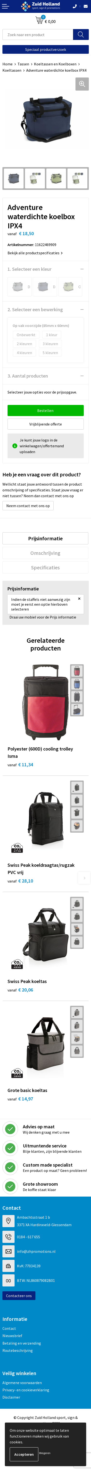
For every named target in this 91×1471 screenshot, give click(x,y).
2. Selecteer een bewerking (35, 309)
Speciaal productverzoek (45, 49)
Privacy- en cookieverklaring (25, 1389)
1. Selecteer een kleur (29, 269)
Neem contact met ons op (28, 505)
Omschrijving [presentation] (45, 553)
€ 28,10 (20, 881)
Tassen (23, 64)
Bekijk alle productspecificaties (35, 252)
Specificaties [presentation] (45, 567)
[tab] (45, 538)
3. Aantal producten (28, 376)
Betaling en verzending (21, 1343)
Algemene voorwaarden (22, 1382)
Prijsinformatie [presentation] (45, 538)
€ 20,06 (20, 990)
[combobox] (37, 34)
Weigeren (44, 1453)
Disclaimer (11, 1397)
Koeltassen (11, 70)
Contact (9, 1328)
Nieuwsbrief (12, 1335)
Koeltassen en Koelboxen (55, 64)
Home (7, 64)
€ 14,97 (20, 1099)
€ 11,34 (20, 764)
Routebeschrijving (17, 1350)
